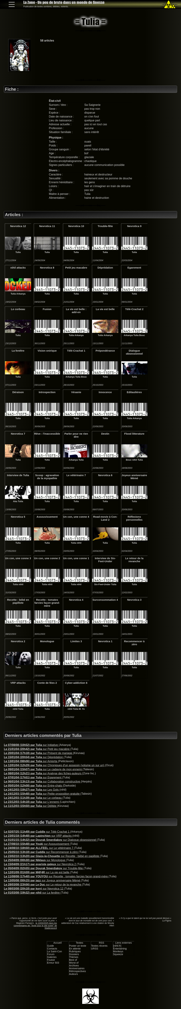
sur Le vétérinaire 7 (39, 847)
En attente (75, 948)
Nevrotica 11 (47, 226)
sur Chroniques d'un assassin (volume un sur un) (54, 765)
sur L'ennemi (32, 801)
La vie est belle (105, 309)
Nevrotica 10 (76, 226)
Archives (74, 965)
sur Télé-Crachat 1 (37, 831)
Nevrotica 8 (47, 267)
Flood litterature (134, 433)
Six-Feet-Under (102, 584)
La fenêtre (18, 350)
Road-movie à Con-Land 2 (105, 518)
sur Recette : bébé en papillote (52, 856)
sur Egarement (33, 777)
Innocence (105, 392)
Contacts (52, 948)
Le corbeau (18, 309)
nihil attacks (18, 267)
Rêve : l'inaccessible (47, 433)
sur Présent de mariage (38, 753)
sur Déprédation (34, 757)
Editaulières (134, 392)
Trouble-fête (105, 226)
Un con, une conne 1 (76, 558)
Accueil (57, 942)
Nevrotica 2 (18, 641)
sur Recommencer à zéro (41, 852)
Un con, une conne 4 (76, 516)
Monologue (47, 641)
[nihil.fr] (117, 945)
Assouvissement (47, 516)
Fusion (47, 309)
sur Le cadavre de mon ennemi (43, 769)
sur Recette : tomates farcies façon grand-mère (56, 876)
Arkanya (20, 293)
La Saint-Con (54, 951)
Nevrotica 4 (76, 599)
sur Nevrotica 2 (40, 864)
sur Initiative (31, 744)
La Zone (63, 2)
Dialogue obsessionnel (134, 352)
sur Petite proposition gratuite (42, 793)
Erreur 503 (53, 962)
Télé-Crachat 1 (76, 350)
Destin (105, 433)
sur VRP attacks (38, 835)
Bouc (142, 335)
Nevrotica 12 (18, 226)
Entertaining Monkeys (120, 950)
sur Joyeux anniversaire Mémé (42, 880)
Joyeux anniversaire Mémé (134, 477)
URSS (94, 948)
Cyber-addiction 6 (76, 682)
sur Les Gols (32, 789)
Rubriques (75, 951)
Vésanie (76, 392)
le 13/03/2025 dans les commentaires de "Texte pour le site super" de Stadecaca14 (35, 925)
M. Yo (82, 709)
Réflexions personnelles (134, 518)
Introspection (47, 392)
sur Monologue (35, 860)
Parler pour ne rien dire (76, 435)
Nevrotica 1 (105, 641)
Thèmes (73, 957)
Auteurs (73, 974)
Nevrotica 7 (18, 433)
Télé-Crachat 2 (134, 309)
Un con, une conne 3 (18, 558)
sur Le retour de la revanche (43, 884)
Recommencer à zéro (134, 643)
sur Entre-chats (33, 785)
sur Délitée (30, 805)
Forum (50, 954)
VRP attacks (18, 682)
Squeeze (118, 954)
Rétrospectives (77, 971)
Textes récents (99, 945)
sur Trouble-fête (44, 868)
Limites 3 (76, 641)
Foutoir (51, 959)
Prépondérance (105, 350)
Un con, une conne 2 (47, 558)
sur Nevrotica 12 (34, 888)
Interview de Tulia (18, 475)
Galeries (52, 957)
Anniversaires (76, 968)
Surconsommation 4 (105, 599)
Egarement (134, 267)
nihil (134, 459)
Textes (79, 942)
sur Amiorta (31, 761)
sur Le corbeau (33, 797)
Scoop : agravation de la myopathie (47, 477)
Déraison (18, 392)
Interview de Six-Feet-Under (105, 560)
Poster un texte (77, 945)
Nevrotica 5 (18, 516)
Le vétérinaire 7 (76, 475)
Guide (50, 945)
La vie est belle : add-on (76, 311)
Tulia (18, 252)
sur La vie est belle (37, 872)
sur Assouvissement (37, 843)
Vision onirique (47, 350)
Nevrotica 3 (134, 599)
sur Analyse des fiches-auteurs (43, 773)
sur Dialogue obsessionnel (50, 839)
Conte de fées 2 (47, 682)
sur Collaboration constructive (42, 781)
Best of (73, 959)
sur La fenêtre (32, 892)
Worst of (73, 962)
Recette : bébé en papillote (18, 601)
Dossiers (74, 954)
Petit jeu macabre (76, 267)
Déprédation (105, 267)
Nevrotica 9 (134, 226)
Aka (15, 501)
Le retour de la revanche (134, 560)
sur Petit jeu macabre (37, 749)
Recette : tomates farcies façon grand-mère (47, 602)
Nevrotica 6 (105, 475)
